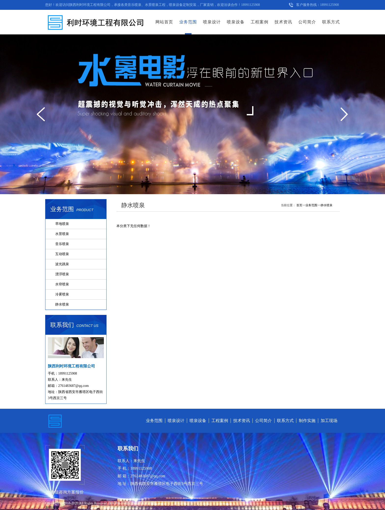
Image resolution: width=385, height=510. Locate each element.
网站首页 (164, 22)
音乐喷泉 (62, 244)
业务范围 (188, 22)
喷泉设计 (212, 22)
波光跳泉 (62, 264)
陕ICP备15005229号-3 (125, 503)
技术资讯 (283, 22)
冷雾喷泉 (62, 294)
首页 (299, 205)
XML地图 (149, 503)
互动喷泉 (62, 254)
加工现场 (329, 420)
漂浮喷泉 (62, 274)
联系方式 (331, 22)
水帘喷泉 (62, 284)
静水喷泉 (62, 304)
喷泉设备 (236, 22)
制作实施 (307, 420)
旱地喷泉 (62, 224)
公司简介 (307, 22)
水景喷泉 (62, 234)
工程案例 (259, 22)
